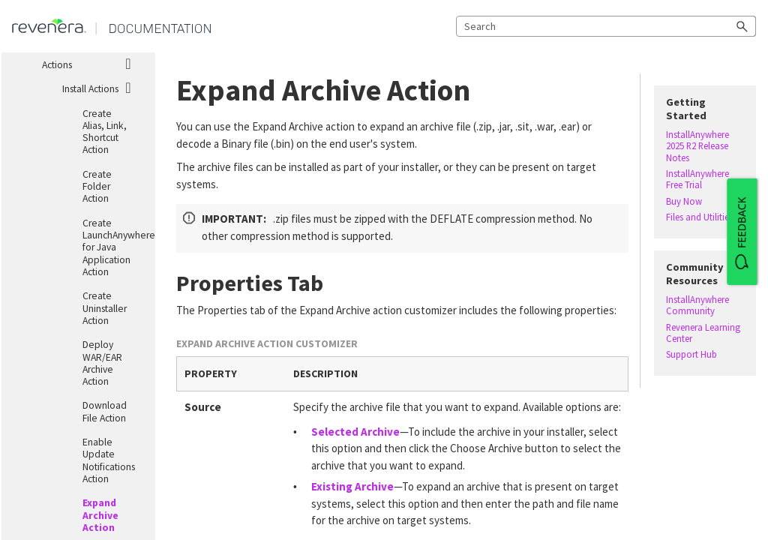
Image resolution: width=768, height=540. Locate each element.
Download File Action (104, 411)
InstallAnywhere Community (697, 305)
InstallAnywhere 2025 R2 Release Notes (697, 146)
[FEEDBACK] (742, 231)
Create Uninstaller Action (104, 308)
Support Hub (691, 354)
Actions (92, 62)
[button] (742, 26)
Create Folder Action (97, 187)
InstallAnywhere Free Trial (697, 179)
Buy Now (684, 201)
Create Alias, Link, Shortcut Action (104, 132)
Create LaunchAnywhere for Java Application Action (112, 247)
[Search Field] (606, 26)
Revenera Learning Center (703, 333)
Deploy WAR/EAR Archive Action (102, 363)
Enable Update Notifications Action (108, 460)
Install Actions (102, 86)
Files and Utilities (699, 217)
